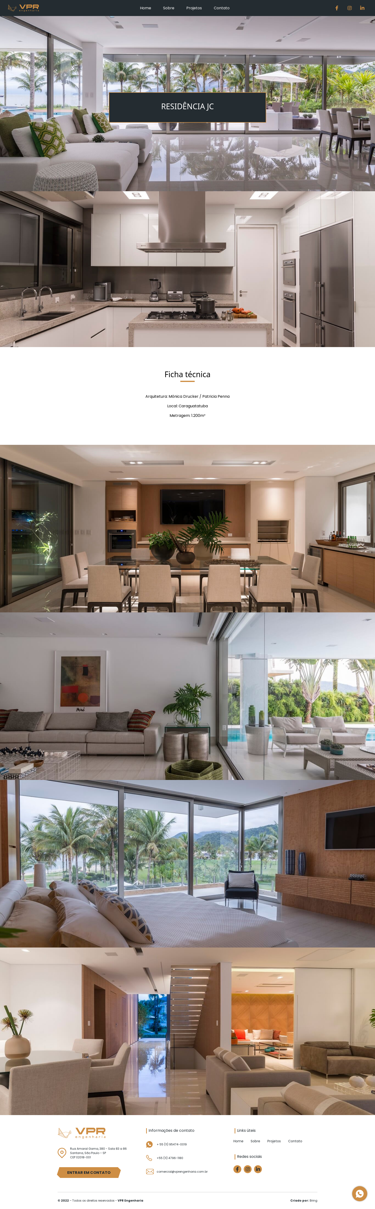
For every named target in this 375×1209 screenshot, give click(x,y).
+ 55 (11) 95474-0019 (172, 1144)
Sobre (168, 8)
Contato (222, 8)
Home (145, 8)
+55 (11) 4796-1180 (170, 1158)
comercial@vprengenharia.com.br (182, 1172)
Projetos (194, 8)
